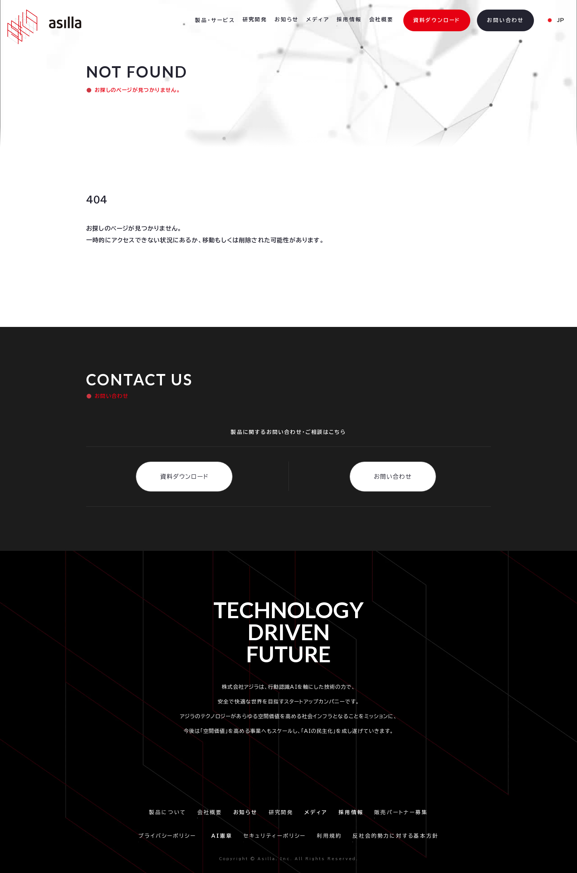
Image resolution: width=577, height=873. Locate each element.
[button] (215, 20)
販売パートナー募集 (401, 812)
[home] (44, 27)
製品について (167, 812)
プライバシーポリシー (169, 835)
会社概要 (209, 812)
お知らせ (287, 19)
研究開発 (281, 812)
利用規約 (329, 835)
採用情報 (349, 19)
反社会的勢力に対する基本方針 (395, 835)
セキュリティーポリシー (274, 835)
